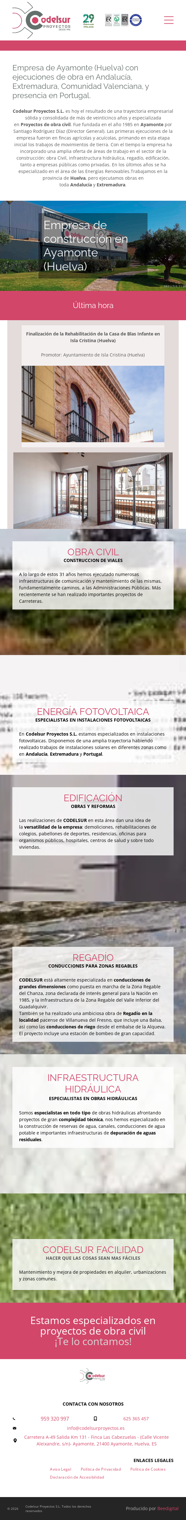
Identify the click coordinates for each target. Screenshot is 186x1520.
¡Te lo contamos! (93, 1341)
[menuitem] (60, 1469)
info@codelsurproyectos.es (96, 1428)
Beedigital (168, 1508)
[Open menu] (169, 20)
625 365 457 (136, 1419)
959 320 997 (55, 1418)
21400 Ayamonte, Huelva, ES (127, 1444)
